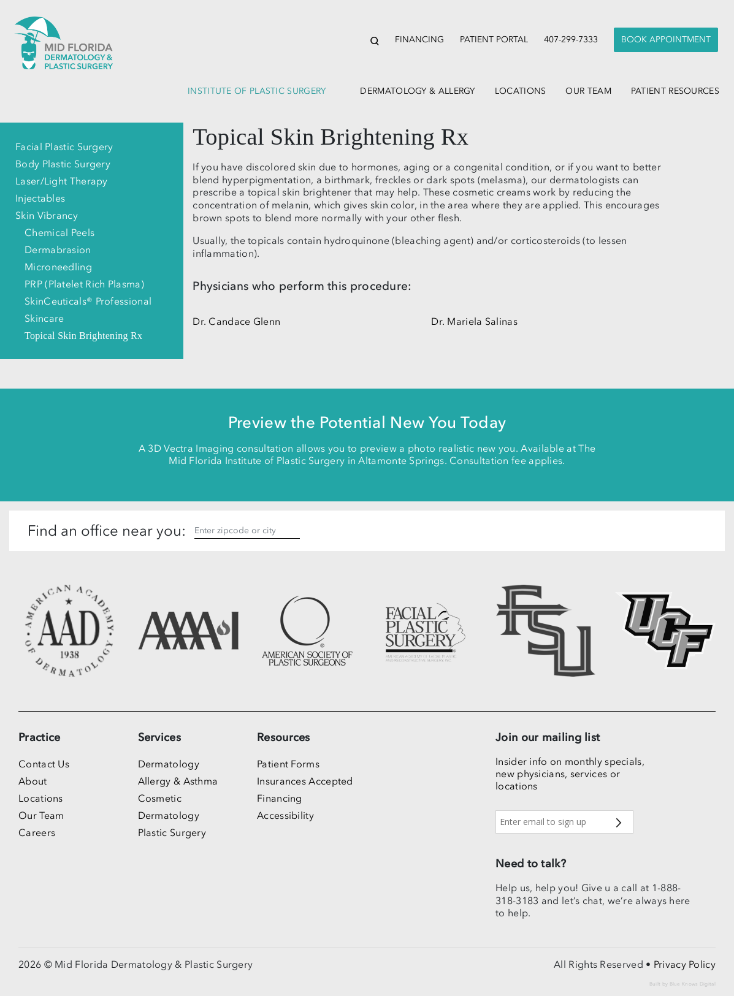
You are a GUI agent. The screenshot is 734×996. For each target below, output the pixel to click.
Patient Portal (494, 39)
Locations (40, 798)
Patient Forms (288, 764)
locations (520, 91)
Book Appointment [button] (666, 39)
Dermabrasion (58, 249)
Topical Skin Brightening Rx (83, 335)
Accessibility (285, 815)
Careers (36, 832)
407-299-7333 (571, 39)
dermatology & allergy (417, 91)
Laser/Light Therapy (61, 181)
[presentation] (666, 40)
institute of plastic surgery (257, 91)
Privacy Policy (685, 964)
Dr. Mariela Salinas (474, 321)
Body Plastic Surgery (62, 164)
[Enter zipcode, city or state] (247, 531)
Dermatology (168, 764)
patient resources (675, 91)
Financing (419, 39)
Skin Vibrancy (46, 215)
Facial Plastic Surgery (64, 146)
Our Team (41, 815)
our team (588, 91)
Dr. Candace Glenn (236, 321)
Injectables (40, 198)
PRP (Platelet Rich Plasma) (84, 284)
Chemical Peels (59, 232)
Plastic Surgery (172, 832)
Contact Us (43, 764)
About (32, 781)
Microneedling (58, 266)
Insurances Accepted (305, 781)
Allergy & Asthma (178, 781)
